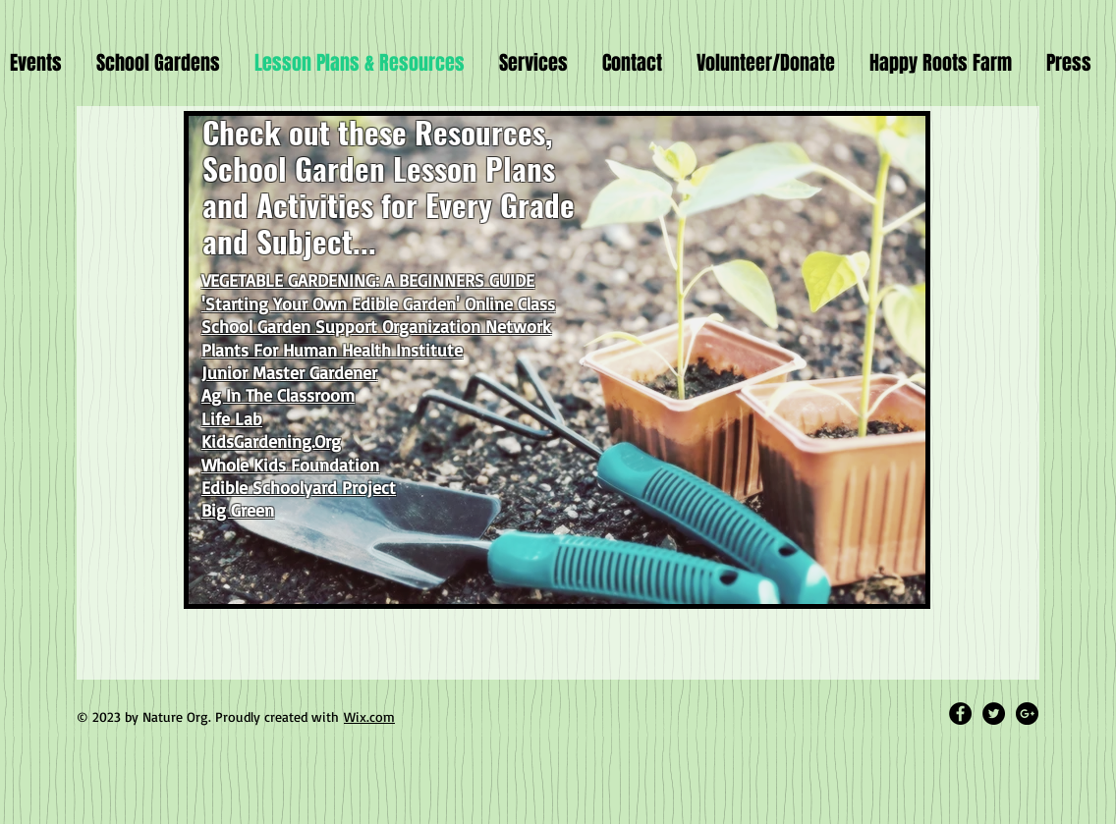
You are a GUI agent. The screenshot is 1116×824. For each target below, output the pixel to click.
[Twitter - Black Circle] (993, 713)
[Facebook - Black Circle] (960, 713)
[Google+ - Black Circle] (1027, 713)
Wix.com (369, 716)
